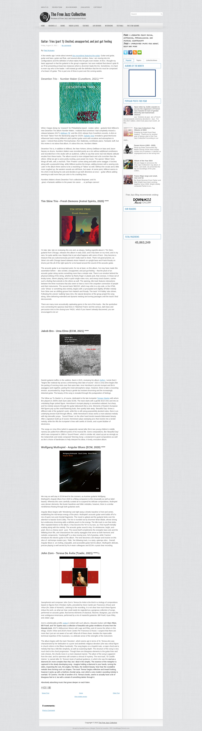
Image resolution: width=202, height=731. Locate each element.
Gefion (102, 380)
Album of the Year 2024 (143, 161)
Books (63, 25)
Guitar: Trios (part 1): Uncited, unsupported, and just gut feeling (76, 41)
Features (86, 25)
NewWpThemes (84, 728)
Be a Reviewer (71, 7)
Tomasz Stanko (103, 398)
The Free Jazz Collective (68, 14)
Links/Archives (151, 60)
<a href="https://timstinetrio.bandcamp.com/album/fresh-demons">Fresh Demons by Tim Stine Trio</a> (80, 318)
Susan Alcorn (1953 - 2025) (144, 145)
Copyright (98, 7)
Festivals (120, 25)
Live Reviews (97, 25)
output (65, 623)
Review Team (57, 7)
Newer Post (45, 693)
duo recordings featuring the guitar (86, 56)
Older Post (116, 693)
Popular (129, 60)
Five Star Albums (133, 25)
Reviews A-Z (53, 25)
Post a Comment (48, 710)
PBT (111, 728)
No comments (66, 45)
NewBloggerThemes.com (121, 728)
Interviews (109, 25)
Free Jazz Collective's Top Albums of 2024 (144, 129)
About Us (44, 7)
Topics (138, 60)
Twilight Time (89, 136)
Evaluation (85, 7)
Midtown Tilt (65, 133)
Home (43, 25)
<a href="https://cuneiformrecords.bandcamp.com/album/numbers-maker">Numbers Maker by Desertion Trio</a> (80, 188)
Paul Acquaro (49, 50)
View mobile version (80, 696)
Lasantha (105, 728)
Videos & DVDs (74, 25)
